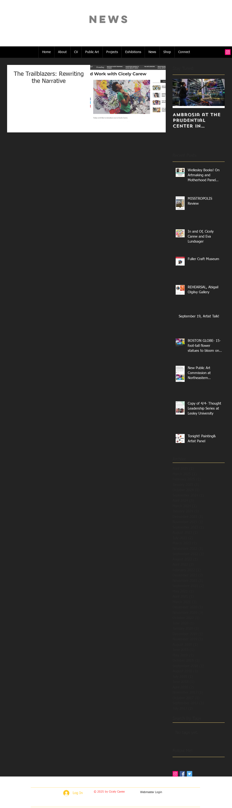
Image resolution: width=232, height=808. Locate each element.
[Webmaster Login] (151, 792)
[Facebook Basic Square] (182, 773)
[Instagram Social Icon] (228, 52)
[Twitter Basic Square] (189, 773)
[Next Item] (217, 93)
